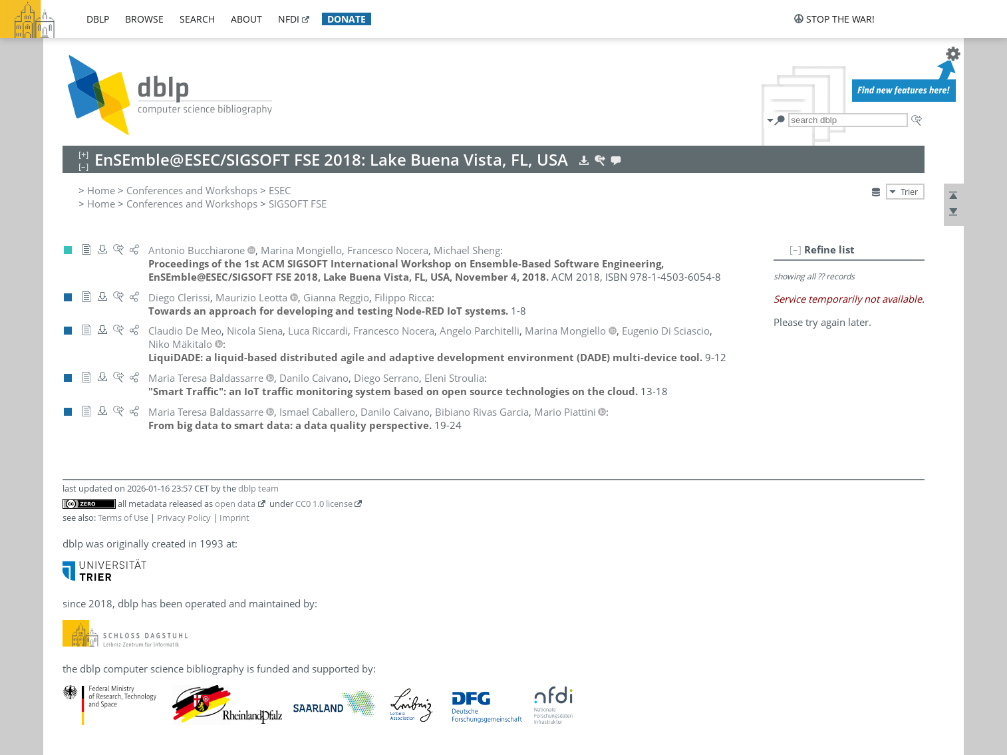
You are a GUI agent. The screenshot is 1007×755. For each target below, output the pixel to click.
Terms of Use (123, 518)
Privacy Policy (184, 518)
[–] (795, 249)
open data (235, 504)
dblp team (258, 488)
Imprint (234, 518)
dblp (97, 19)
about (246, 19)
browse (144, 19)
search (197, 19)
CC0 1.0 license (324, 504)
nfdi (288, 19)
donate (346, 19)
